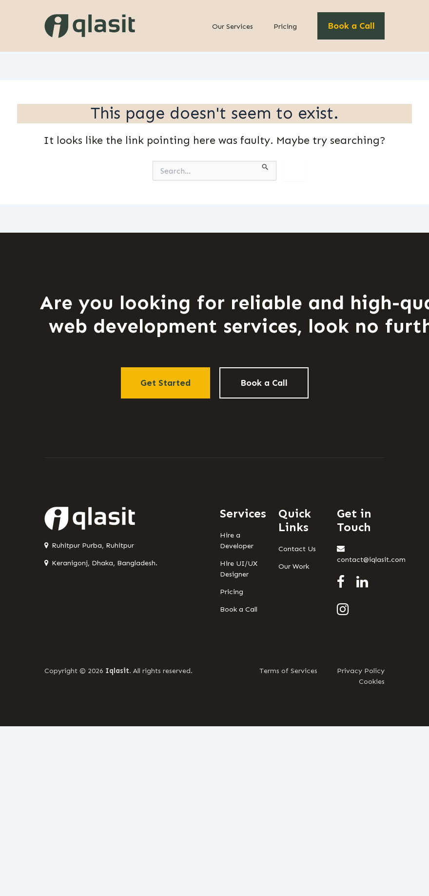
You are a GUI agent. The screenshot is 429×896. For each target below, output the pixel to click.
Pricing (285, 26)
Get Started (165, 383)
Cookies (372, 681)
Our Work (293, 566)
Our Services (232, 26)
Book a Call (351, 25)
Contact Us (297, 548)
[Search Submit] (265, 166)
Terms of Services (288, 670)
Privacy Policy (361, 670)
